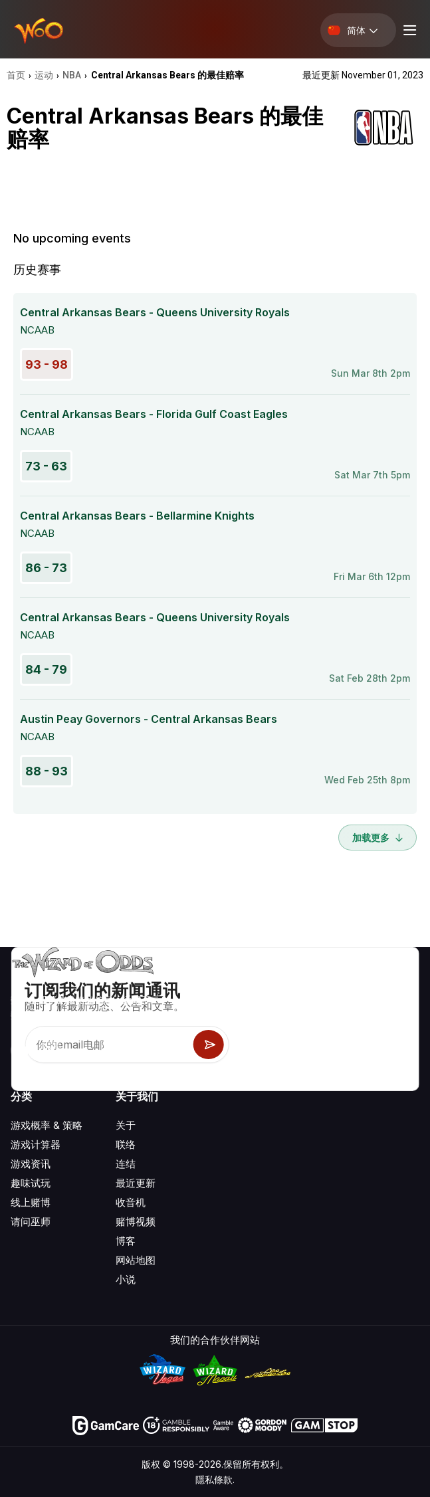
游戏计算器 (35, 1144)
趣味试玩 (31, 1183)
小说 (126, 1279)
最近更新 (136, 1183)
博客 (126, 1241)
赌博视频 (136, 1221)
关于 (126, 1125)
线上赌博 (31, 1202)
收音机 (131, 1202)
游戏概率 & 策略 (46, 1125)
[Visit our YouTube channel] (22, 1050)
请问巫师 (31, 1221)
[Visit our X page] (51, 1050)
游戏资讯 (31, 1163)
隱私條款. (215, 1479)
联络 (126, 1144)
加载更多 (377, 837)
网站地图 (136, 1260)
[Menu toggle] (408, 30)
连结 (126, 1163)
